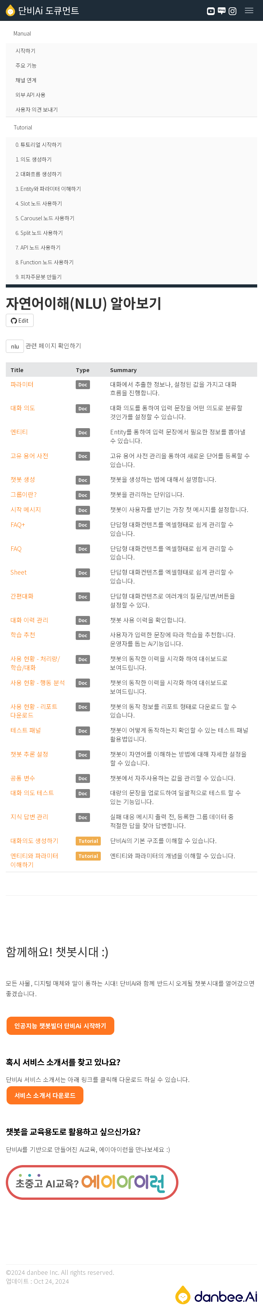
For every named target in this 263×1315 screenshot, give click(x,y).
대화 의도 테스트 (32, 792)
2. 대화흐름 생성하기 (38, 174)
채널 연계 (26, 80)
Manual (22, 33)
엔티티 (19, 431)
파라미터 (22, 384)
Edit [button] (20, 320)
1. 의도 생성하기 (33, 159)
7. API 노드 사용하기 (38, 247)
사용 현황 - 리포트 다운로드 (34, 711)
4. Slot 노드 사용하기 (38, 203)
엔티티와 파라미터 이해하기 (34, 860)
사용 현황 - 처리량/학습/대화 (35, 663)
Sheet (18, 572)
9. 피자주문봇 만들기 (38, 277)
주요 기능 (26, 65)
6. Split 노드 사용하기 (39, 232)
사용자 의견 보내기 (36, 109)
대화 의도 (22, 407)
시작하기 (25, 50)
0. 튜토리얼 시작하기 (38, 144)
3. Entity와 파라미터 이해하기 (48, 188)
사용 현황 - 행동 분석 (37, 682)
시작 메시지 (25, 509)
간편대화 (22, 596)
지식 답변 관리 (29, 816)
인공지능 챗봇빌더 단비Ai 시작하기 (60, 1025)
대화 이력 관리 (29, 619)
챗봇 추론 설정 (29, 754)
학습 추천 (22, 634)
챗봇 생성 (22, 479)
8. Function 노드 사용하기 (44, 262)
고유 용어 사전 (29, 455)
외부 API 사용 (30, 95)
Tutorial (23, 127)
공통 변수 (22, 778)
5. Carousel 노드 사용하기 (45, 218)
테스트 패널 (25, 730)
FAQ (16, 548)
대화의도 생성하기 (34, 840)
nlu (15, 346)
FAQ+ (17, 524)
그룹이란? (23, 494)
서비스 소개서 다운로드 (45, 1095)
